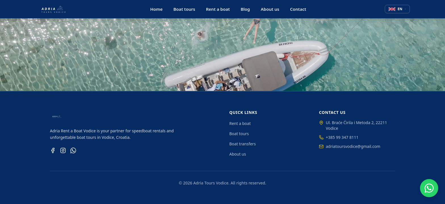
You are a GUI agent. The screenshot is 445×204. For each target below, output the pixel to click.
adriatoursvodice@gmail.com (349, 146)
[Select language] (397, 9)
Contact (298, 9)
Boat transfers (242, 143)
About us (270, 9)
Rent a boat (218, 9)
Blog (245, 9)
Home (156, 9)
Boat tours (184, 9)
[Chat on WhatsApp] (429, 188)
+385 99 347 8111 (338, 137)
